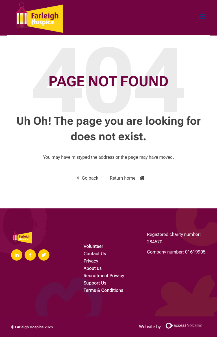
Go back (90, 178)
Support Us (95, 283)
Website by (172, 326)
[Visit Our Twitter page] (43, 255)
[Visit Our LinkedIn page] (16, 255)
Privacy (91, 261)
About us (93, 268)
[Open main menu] (200, 16)
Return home (123, 178)
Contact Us (95, 253)
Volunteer (93, 246)
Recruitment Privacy (104, 275)
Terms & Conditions (103, 290)
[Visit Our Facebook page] (30, 255)
